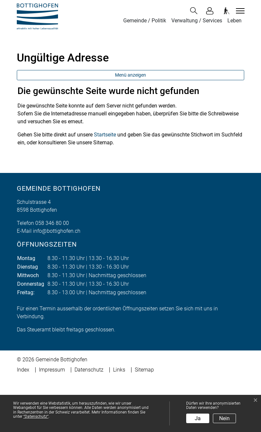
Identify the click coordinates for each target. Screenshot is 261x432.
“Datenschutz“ (35, 416)
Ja (198, 418)
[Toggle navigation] (239, 11)
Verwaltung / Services (196, 20)
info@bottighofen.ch (56, 284)
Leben (234, 20)
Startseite (105, 187)
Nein (224, 418)
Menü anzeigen (130, 128)
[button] (195, 10)
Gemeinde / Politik (144, 20)
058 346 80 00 (52, 276)
